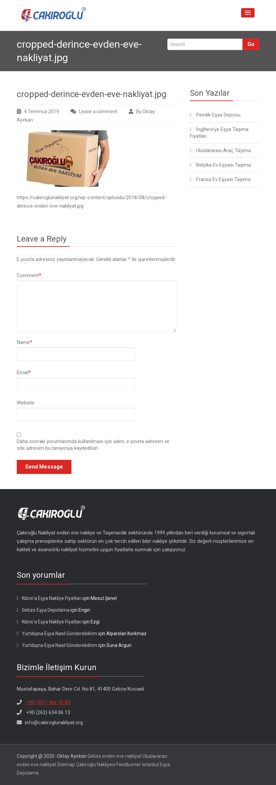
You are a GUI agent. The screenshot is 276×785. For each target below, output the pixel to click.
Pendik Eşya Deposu (218, 115)
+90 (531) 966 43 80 (48, 702)
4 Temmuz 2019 (41, 111)
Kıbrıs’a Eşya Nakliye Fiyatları (51, 598)
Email (24, 372)
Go (251, 44)
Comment (29, 275)
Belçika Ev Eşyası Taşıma (223, 165)
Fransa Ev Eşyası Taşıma (223, 179)
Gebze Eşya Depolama (45, 610)
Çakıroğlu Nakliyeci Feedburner (108, 764)
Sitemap (66, 764)
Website (26, 403)
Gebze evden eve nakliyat (115, 756)
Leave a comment (98, 111)
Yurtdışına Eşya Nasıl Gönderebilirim (59, 633)
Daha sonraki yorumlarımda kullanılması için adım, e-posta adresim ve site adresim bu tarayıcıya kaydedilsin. (93, 444)
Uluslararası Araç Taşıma (223, 150)
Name (24, 342)
